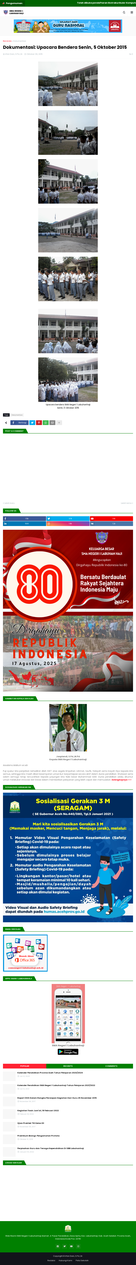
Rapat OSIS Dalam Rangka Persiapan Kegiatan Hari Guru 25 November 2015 (57, 1098)
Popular (24, 1066)
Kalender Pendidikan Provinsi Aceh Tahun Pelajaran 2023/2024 (50, 1072)
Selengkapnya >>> (121, 779)
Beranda (7, 41)
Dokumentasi (19, 41)
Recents (68, 1066)
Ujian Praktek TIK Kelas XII (30, 1123)
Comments (111, 1066)
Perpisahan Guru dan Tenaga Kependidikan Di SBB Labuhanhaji (50, 1148)
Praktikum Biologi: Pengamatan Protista (38, 1135)
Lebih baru (9, 503)
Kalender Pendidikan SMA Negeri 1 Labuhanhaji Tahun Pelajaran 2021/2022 (56, 1085)
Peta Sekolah (82, 1260)
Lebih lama (126, 503)
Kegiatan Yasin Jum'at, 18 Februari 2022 (38, 1110)
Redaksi (51, 1260)
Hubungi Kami (65, 1260)
